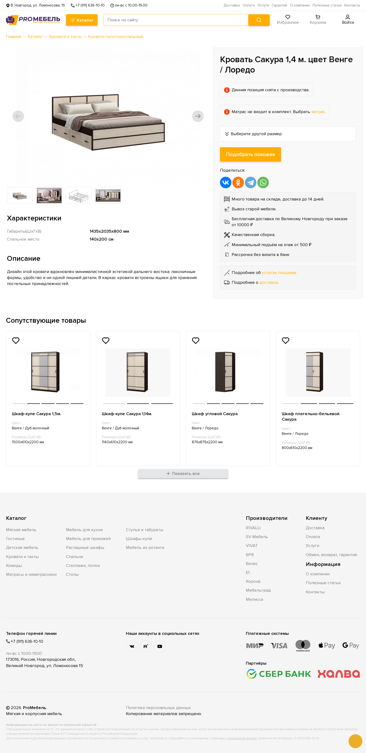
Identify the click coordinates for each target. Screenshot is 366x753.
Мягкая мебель (21, 529)
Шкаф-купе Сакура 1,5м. (36, 413)
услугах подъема (279, 272)
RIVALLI (253, 527)
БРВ (250, 554)
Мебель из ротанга (145, 547)
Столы (72, 574)
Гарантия (279, 5)
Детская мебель (22, 547)
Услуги (263, 5)
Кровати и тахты (22, 556)
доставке (269, 282)
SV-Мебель (257, 536)
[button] (18, 116)
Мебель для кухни (84, 529)
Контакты (352, 5)
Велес (252, 563)
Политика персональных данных (159, 707)
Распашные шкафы (85, 547)
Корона (253, 581)
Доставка (232, 5)
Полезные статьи (327, 5)
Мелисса (254, 599)
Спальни (74, 556)
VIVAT (252, 545)
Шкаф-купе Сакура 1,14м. (127, 413)
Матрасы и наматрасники (31, 574)
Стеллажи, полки (83, 565)
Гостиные (15, 538)
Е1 (248, 572)
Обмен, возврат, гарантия (331, 554)
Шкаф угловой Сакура (215, 413)
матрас (318, 111)
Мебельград (258, 590)
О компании (300, 5)
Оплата (249, 5)
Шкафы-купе (139, 538)
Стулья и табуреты (144, 529)
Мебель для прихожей (88, 538)
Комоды (14, 565)
